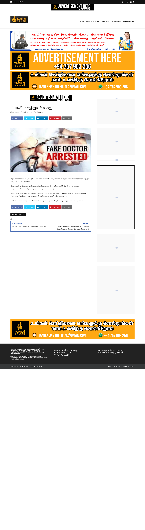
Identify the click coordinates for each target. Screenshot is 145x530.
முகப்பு (82, 21)
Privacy (125, 366)
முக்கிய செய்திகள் (92, 21)
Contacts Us (105, 21)
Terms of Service (129, 21)
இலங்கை (39, 112)
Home (109, 366)
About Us (117, 366)
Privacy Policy (116, 21)
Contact (132, 366)
